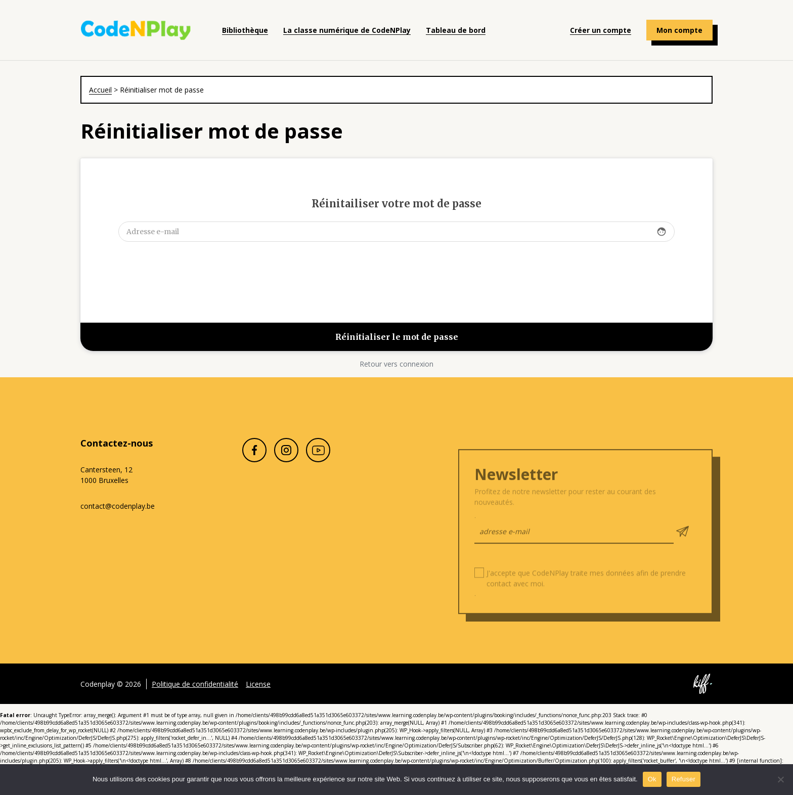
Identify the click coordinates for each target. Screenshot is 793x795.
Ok (652, 779)
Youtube (318, 463)
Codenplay (136, 30)
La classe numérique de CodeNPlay (347, 30)
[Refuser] (780, 779)
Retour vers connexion (396, 364)
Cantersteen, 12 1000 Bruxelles (106, 475)
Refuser (683, 779)
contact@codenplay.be (117, 506)
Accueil (100, 90)
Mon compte (679, 30)
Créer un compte (600, 30)
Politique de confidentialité (195, 696)
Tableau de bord (456, 30)
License (258, 696)
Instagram (286, 463)
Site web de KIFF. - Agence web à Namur (702, 697)
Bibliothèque (245, 30)
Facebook (254, 463)
